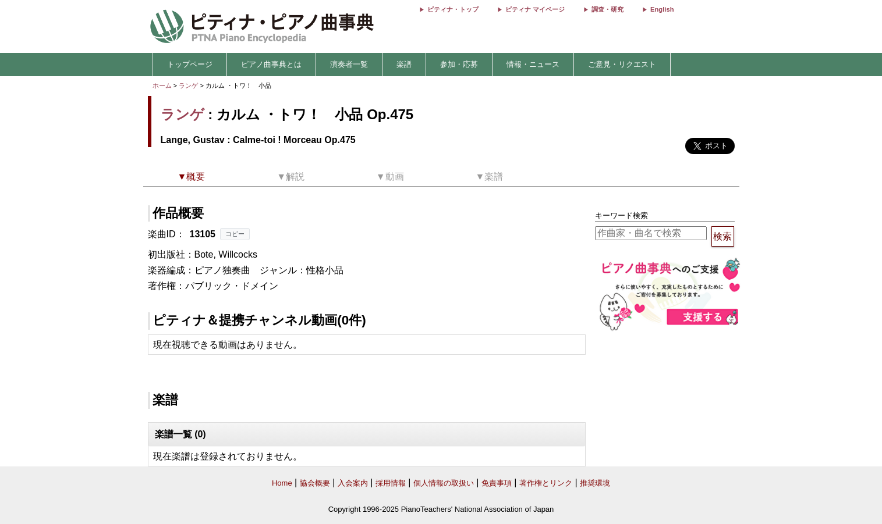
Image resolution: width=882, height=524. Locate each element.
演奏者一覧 (349, 64)
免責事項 (496, 483)
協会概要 (315, 483)
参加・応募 (459, 64)
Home (282, 483)
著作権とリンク (545, 483)
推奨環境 (595, 483)
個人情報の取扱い (443, 483)
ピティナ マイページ (535, 9)
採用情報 (391, 483)
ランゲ (188, 85)
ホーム (162, 85)
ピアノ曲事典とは (271, 64)
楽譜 (404, 64)
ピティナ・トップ (453, 9)
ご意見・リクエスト (622, 64)
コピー (235, 233)
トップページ (189, 64)
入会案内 (353, 483)
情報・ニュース (532, 64)
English (662, 9)
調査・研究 (607, 9)
